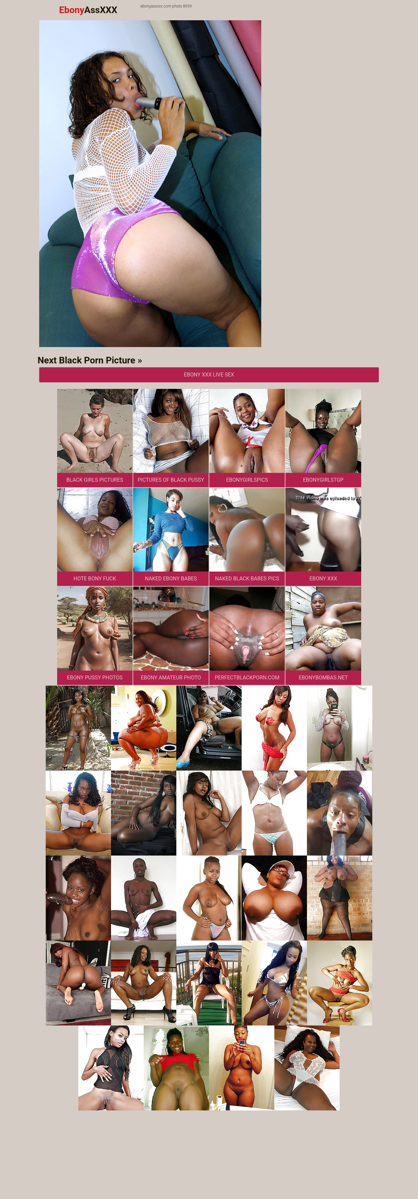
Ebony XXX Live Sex (209, 375)
